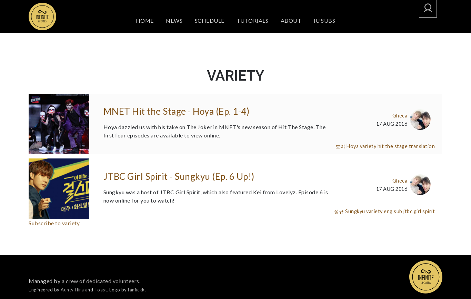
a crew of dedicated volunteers (100, 281)
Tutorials (253, 20)
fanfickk (136, 289)
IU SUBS (325, 20)
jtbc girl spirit (419, 211)
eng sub (393, 211)
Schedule (209, 20)
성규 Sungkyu (349, 211)
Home (145, 20)
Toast (100, 289)
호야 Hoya (347, 146)
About (291, 20)
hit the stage (393, 146)
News (174, 20)
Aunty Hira (72, 289)
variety (368, 146)
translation (422, 146)
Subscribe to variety (54, 223)
